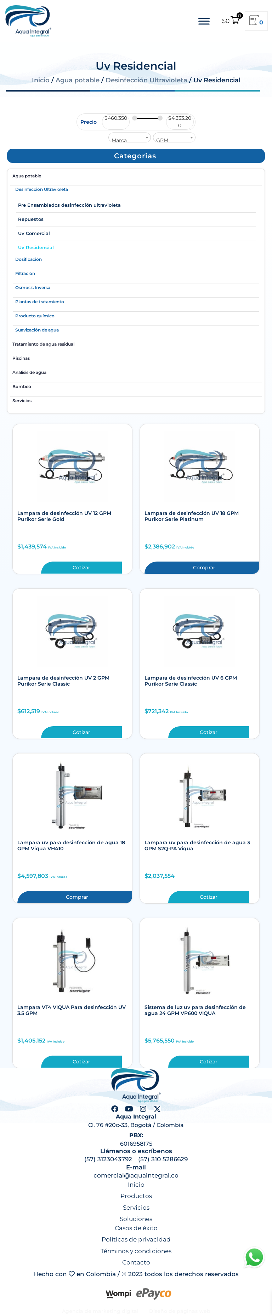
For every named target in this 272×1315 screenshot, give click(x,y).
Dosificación (28, 259)
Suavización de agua (37, 330)
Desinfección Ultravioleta (146, 80)
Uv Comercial (34, 233)
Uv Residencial (36, 247)
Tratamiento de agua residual (43, 344)
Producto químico (35, 315)
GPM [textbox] (162, 140)
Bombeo (21, 386)
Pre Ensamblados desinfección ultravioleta (69, 205)
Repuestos (31, 219)
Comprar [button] (204, 567)
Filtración (25, 273)
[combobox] (129, 137)
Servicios (22, 400)
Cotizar (81, 567)
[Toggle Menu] (204, 21)
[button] (135, 156)
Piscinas (21, 358)
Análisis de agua (29, 372)
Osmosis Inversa (32, 287)
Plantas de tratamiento (39, 301)
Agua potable (78, 80)
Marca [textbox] (119, 140)
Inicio (41, 80)
